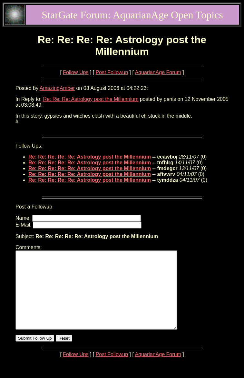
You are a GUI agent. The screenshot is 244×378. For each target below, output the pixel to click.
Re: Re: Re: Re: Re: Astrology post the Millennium (89, 157)
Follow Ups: (29, 146)
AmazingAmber (57, 88)
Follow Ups (75, 72)
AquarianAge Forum (158, 72)
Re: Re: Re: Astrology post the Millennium (90, 99)
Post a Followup (33, 206)
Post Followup (112, 72)
